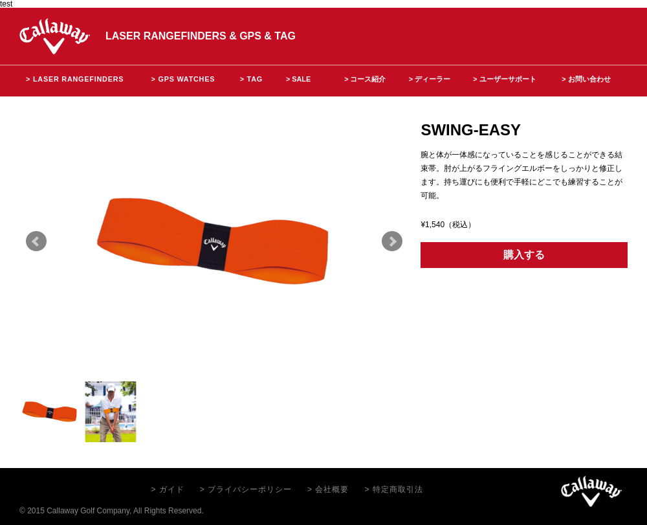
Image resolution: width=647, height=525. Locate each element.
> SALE (298, 79)
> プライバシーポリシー (246, 489)
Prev (36, 241)
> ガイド (167, 489)
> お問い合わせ (586, 79)
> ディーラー (429, 79)
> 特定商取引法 (393, 489)
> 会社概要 (328, 489)
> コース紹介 (365, 79)
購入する (524, 254)
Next (392, 241)
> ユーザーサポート (504, 79)
